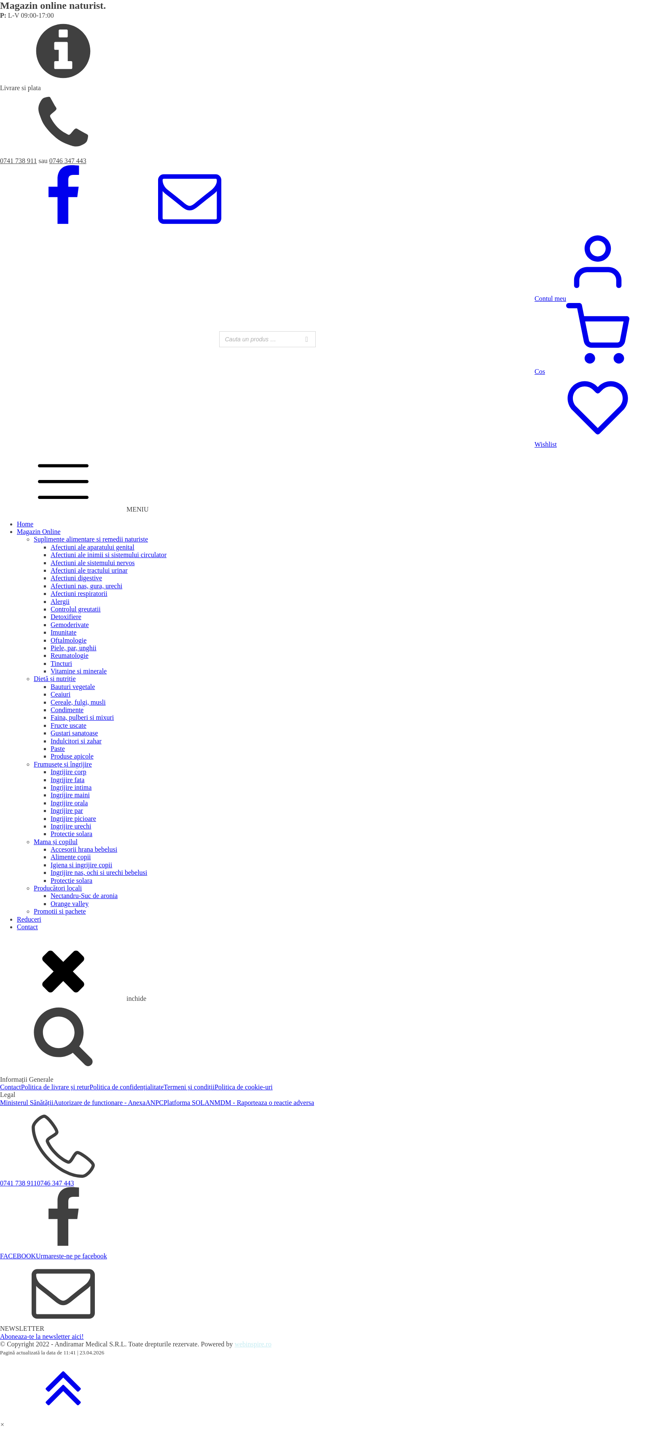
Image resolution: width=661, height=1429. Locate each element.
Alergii (60, 601)
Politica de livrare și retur (55, 1087)
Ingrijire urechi (71, 826)
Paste (58, 748)
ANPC (154, 1102)
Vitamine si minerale (79, 671)
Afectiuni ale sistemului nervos (93, 562)
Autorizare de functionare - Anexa (100, 1102)
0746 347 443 (67, 160)
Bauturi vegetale (73, 686)
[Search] (306, 339)
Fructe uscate (68, 725)
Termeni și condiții (189, 1087)
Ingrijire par (67, 810)
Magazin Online (39, 531)
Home (25, 524)
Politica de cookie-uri (244, 1087)
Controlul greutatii (76, 609)
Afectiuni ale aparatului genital (92, 547)
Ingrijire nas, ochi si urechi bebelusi (99, 872)
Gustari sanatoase (74, 733)
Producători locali (58, 888)
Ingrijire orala (69, 803)
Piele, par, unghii (74, 647)
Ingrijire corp (68, 771)
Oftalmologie (68, 640)
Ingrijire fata (67, 779)
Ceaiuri (60, 694)
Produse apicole (72, 756)
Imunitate (63, 632)
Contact (27, 926)
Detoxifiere (66, 616)
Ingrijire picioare (73, 818)
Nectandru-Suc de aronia (84, 895)
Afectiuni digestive (76, 578)
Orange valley (70, 903)
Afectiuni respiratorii (79, 593)
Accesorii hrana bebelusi (84, 849)
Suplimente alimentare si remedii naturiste (91, 539)
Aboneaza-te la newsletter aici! (42, 1336)
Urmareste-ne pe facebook (71, 1256)
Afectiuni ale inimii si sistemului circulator (109, 554)
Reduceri (29, 919)
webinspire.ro (252, 1344)
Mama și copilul (56, 841)
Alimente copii (71, 857)
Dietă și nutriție (55, 678)
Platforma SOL (184, 1102)
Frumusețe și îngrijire (63, 764)
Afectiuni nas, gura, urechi (86, 586)
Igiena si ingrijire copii (81, 865)
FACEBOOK (18, 1256)
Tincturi (61, 663)
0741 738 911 (18, 160)
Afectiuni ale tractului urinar (89, 570)
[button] (2, 1424)
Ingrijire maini (70, 795)
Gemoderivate (70, 624)
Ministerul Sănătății (27, 1102)
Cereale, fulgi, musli (78, 702)
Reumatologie (70, 655)
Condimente (67, 709)
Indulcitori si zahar (76, 741)
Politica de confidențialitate (126, 1087)
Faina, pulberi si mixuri (82, 717)
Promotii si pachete (60, 911)
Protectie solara (71, 833)
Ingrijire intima (71, 787)
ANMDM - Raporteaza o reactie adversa (259, 1102)
